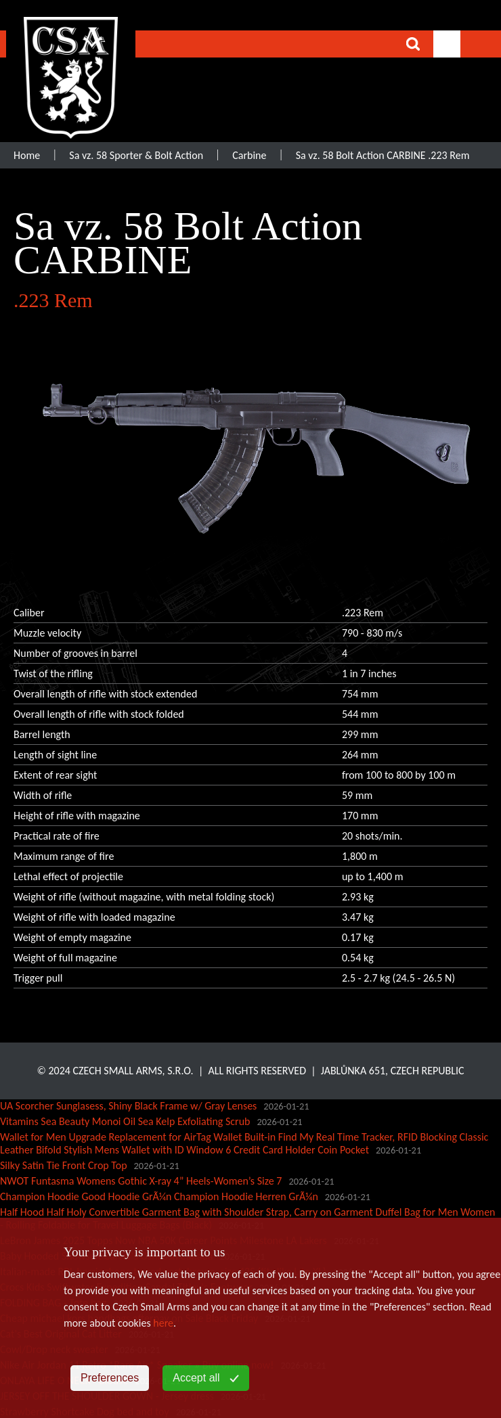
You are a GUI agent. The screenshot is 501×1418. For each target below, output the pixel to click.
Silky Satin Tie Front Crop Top (63, 1165)
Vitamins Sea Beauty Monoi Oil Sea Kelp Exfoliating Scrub (125, 1121)
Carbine (249, 155)
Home (27, 155)
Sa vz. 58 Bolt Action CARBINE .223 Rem (383, 155)
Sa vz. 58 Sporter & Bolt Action (136, 155)
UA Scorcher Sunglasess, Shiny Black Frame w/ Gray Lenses (128, 1105)
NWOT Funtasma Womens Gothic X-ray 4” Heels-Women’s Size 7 (141, 1180)
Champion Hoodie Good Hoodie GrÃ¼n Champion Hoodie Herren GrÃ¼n (159, 1196)
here (163, 1323)
